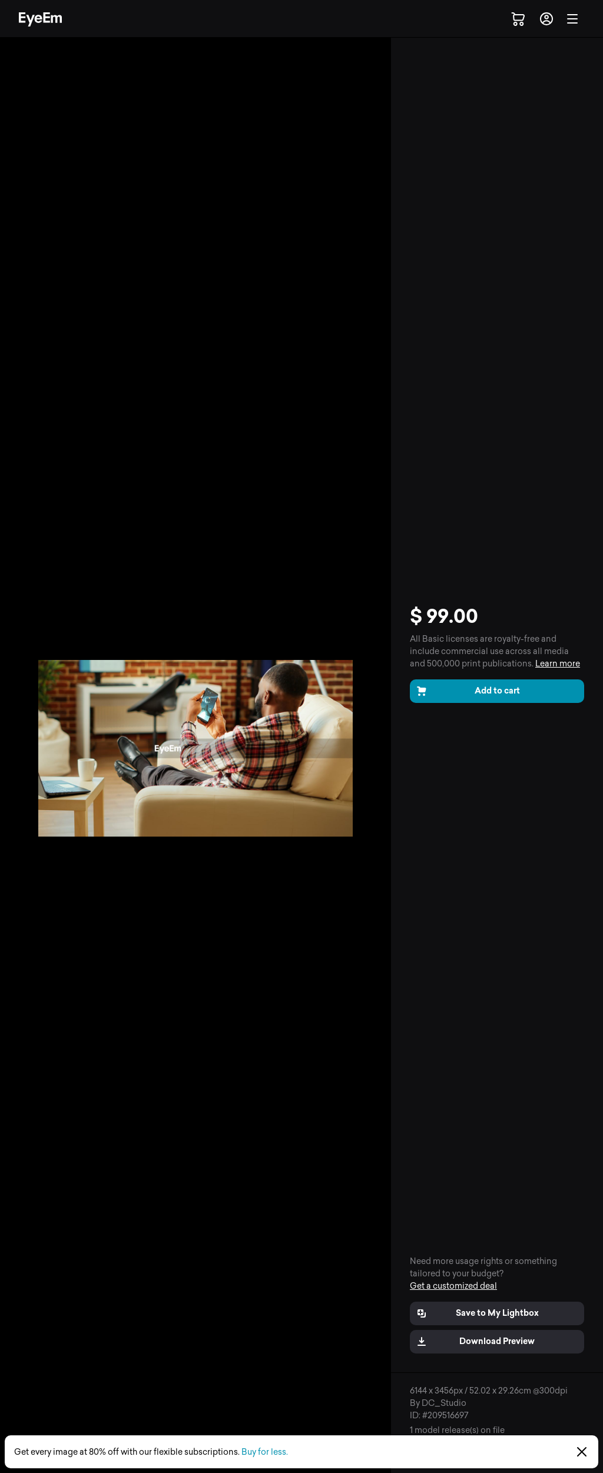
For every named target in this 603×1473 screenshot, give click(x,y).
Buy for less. (264, 1452)
